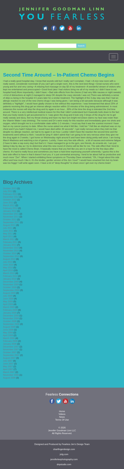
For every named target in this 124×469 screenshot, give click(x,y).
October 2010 (10, 253)
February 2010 (10, 276)
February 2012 (10, 208)
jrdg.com (64, 454)
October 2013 (10, 188)
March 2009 (9, 307)
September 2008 (11, 324)
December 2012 (11, 197)
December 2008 (11, 315)
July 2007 (8, 361)
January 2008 (10, 344)
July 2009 (8, 296)
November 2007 (11, 349)
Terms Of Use (62, 420)
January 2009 (10, 313)
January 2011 (10, 245)
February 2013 (10, 194)
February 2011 (10, 242)
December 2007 (11, 346)
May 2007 (8, 366)
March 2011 (9, 239)
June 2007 (8, 363)
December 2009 (11, 281)
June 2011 (8, 231)
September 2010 (11, 256)
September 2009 (11, 290)
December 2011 (11, 214)
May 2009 (8, 301)
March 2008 (9, 338)
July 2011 (8, 228)
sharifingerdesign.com (64, 449)
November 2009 (11, 284)
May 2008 (8, 332)
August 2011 (9, 225)
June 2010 (8, 264)
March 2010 (9, 273)
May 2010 (8, 267)
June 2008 (8, 329)
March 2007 (9, 372)
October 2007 (10, 352)
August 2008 (9, 327)
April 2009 (8, 304)
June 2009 (8, 298)
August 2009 (9, 293)
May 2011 (8, 233)
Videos (62, 414)
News (62, 417)
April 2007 (8, 369)
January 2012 (10, 211)
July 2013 (8, 191)
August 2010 (9, 259)
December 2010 (11, 248)
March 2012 (9, 205)
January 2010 (10, 279)
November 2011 (11, 216)
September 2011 (11, 222)
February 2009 (10, 310)
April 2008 (8, 335)
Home (62, 411)
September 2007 (11, 355)
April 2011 (8, 236)
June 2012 (8, 202)
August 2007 (9, 358)
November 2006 (11, 375)
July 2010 (8, 262)
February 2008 (10, 341)
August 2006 (9, 378)
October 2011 (10, 219)
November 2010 (11, 250)
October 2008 (10, 321)
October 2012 (10, 199)
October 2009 (10, 287)
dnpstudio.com (64, 464)
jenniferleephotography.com (64, 459)
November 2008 (11, 318)
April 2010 (8, 270)
